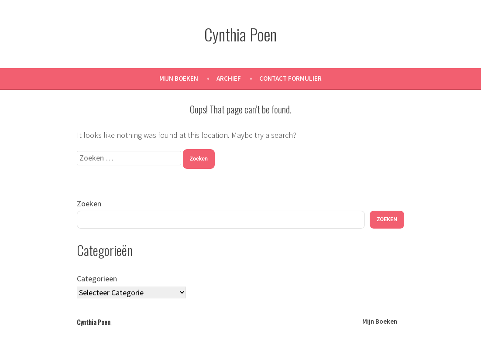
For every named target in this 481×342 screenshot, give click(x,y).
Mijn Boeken (178, 78)
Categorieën (97, 279)
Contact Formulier (290, 78)
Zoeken (89, 203)
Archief (228, 78)
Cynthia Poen (240, 34)
